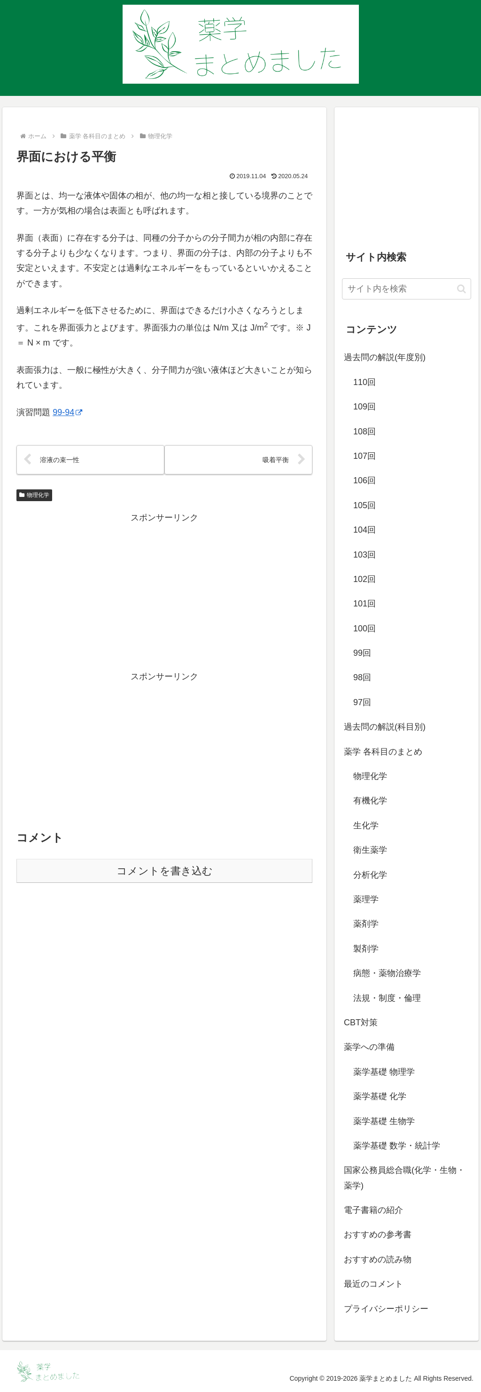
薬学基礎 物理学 (384, 1072)
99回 (362, 653)
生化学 (366, 825)
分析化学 (370, 875)
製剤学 (366, 948)
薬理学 (366, 899)
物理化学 (34, 495)
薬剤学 (366, 923)
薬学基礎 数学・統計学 (396, 1145)
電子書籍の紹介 (373, 1210)
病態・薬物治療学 (387, 973)
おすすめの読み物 (377, 1259)
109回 (364, 406)
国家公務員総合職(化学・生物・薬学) (404, 1177)
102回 (364, 579)
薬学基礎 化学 (379, 1096)
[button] (461, 288)
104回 (364, 530)
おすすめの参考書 (377, 1234)
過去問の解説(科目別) (385, 726)
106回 (364, 480)
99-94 (67, 412)
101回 (364, 603)
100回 (364, 628)
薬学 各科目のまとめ (383, 751)
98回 (362, 677)
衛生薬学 (370, 850)
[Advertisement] (164, 592)
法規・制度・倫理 (387, 998)
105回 (364, 505)
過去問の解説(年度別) (385, 357)
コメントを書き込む (164, 872)
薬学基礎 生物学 (384, 1121)
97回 (362, 702)
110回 (364, 382)
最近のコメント (373, 1284)
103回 (364, 554)
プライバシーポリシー (386, 1308)
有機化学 (370, 800)
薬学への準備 (369, 1047)
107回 (364, 456)
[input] (406, 288)
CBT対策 (361, 1022)
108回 (364, 431)
